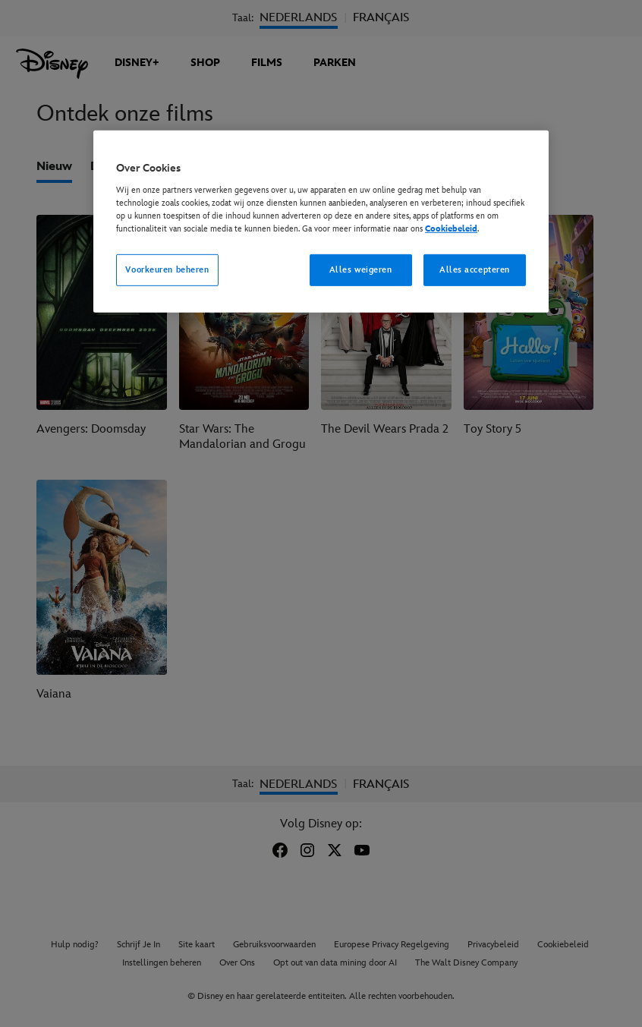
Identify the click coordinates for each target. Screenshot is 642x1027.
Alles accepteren (474, 270)
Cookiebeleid (451, 229)
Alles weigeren (360, 270)
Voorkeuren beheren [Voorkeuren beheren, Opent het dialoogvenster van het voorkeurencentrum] (167, 270)
